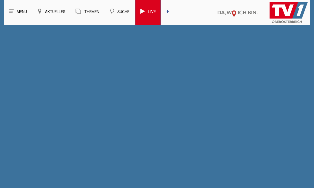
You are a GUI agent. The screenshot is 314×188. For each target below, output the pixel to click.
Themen (87, 11)
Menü (18, 11)
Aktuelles (51, 11)
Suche (119, 11)
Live (148, 11)
